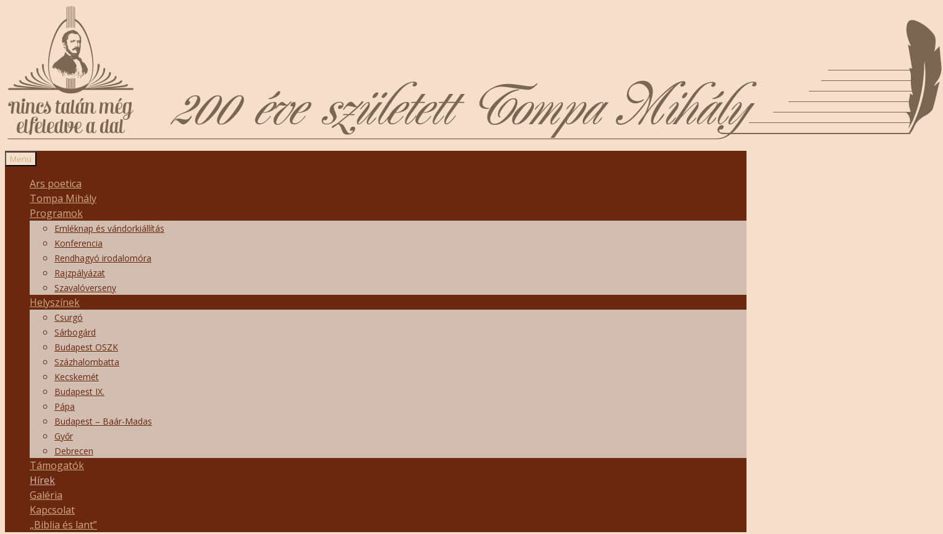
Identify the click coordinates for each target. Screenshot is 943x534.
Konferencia (78, 243)
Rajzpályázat (79, 273)
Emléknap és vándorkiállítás (109, 228)
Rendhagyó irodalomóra (102, 258)
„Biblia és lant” (63, 525)
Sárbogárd (75, 332)
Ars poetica (56, 183)
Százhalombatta (86, 362)
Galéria (46, 495)
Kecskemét (76, 377)
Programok (56, 213)
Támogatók (57, 465)
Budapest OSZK (86, 347)
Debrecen (73, 451)
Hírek (42, 480)
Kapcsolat (52, 510)
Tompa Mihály (63, 198)
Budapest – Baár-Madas (103, 421)
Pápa (64, 406)
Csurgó (68, 317)
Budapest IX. (79, 391)
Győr (63, 436)
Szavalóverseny (85, 288)
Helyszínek (55, 302)
